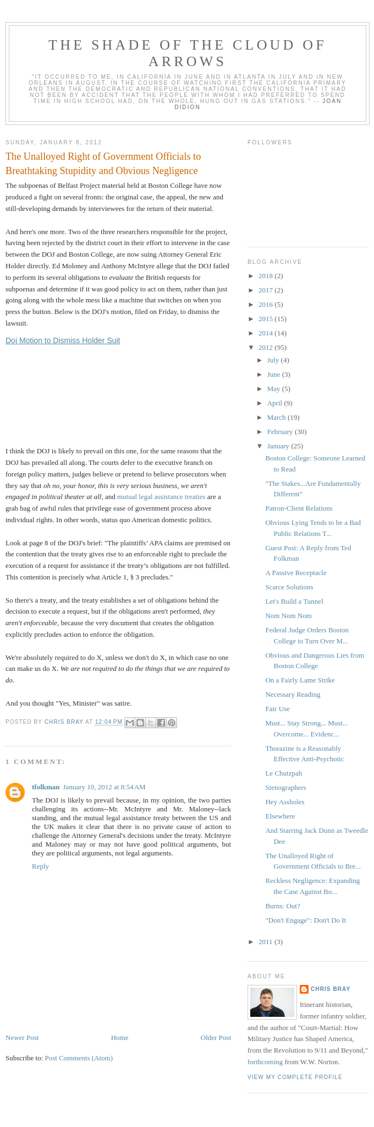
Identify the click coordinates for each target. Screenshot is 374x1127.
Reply (40, 866)
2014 (266, 333)
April (275, 403)
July (274, 360)
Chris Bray (330, 989)
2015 (266, 319)
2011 (266, 942)
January (279, 446)
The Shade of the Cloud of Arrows (187, 53)
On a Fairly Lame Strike (299, 680)
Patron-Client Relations (298, 508)
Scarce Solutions (289, 587)
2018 (266, 276)
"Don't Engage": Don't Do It (305, 920)
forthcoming (265, 1062)
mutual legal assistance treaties (161, 496)
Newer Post (22, 1037)
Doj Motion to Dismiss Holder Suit (63, 340)
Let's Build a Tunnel (294, 601)
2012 (266, 347)
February (281, 431)
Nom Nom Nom (288, 615)
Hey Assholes (284, 802)
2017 (266, 290)
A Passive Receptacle (295, 572)
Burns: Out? (282, 906)
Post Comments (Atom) (79, 1058)
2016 (266, 304)
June (274, 374)
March (277, 417)
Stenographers (285, 787)
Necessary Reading (292, 694)
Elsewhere (280, 816)
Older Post (216, 1037)
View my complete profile (295, 1077)
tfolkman (46, 787)
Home (120, 1037)
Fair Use (277, 709)
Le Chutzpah (283, 773)
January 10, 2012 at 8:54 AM (104, 787)
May (274, 388)
